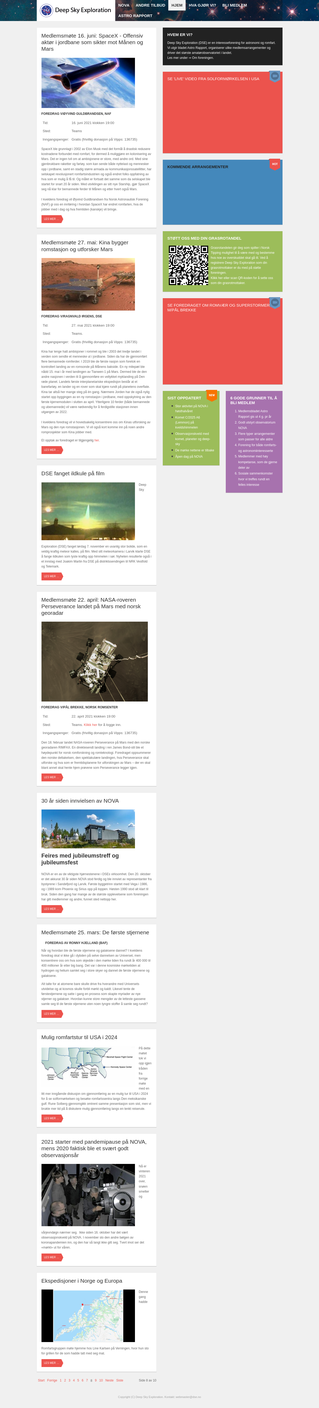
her (97, 440)
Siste (119, 1380)
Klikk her (90, 725)
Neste (109, 1380)
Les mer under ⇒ (180, 58)
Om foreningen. (203, 58)
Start (41, 1380)
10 (101, 1380)
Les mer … (51, 219)
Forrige (52, 1380)
